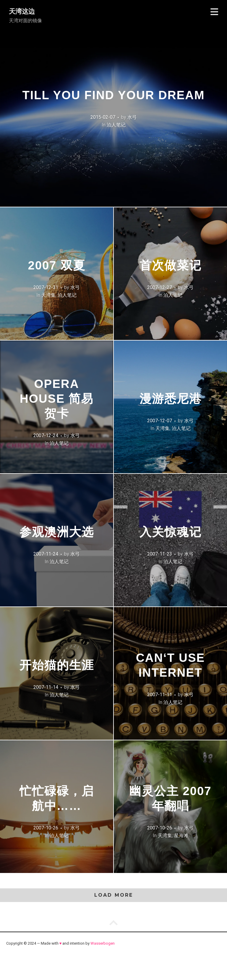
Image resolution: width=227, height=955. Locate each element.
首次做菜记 (171, 265)
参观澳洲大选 (57, 531)
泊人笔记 (116, 125)
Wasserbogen (102, 943)
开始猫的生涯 (57, 665)
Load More (113, 895)
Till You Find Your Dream (113, 95)
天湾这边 (22, 11)
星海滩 (181, 835)
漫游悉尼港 (171, 398)
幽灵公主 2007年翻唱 (170, 798)
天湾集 (48, 295)
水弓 (132, 117)
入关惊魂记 (171, 531)
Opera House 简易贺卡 (56, 398)
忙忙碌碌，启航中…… (57, 798)
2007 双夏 (56, 265)
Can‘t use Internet (170, 665)
